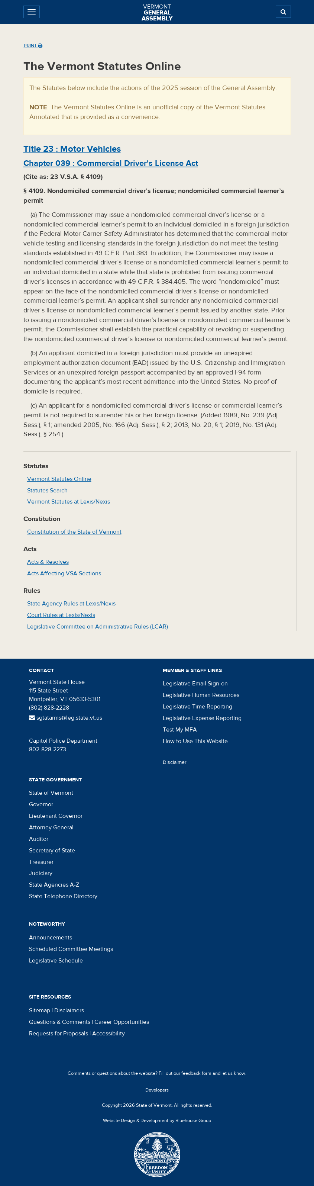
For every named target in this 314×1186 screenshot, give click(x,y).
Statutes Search (47, 490)
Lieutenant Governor (55, 816)
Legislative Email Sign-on (195, 683)
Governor (41, 804)
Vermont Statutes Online (59, 479)
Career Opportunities (121, 1022)
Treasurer (41, 862)
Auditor (38, 839)
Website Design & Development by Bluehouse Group (157, 1121)
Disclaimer (175, 762)
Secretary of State (52, 850)
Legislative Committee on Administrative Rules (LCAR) (97, 626)
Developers (157, 1090)
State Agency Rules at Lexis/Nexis (71, 603)
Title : (72, 149)
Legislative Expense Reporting (202, 718)
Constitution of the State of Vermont (74, 532)
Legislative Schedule (56, 960)
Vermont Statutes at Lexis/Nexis (68, 501)
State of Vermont (51, 793)
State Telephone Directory (63, 896)
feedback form (196, 1073)
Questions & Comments (59, 1022)
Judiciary (40, 873)
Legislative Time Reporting (197, 706)
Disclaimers (69, 1010)
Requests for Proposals (58, 1033)
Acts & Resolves (48, 562)
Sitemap (39, 1010)
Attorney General (51, 827)
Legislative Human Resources (201, 695)
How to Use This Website (195, 741)
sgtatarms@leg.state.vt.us (65, 717)
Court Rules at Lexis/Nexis (61, 615)
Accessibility (108, 1033)
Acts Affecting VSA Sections (64, 573)
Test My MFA (180, 729)
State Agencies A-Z (54, 884)
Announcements (50, 937)
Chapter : (110, 163)
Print (33, 46)
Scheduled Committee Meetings (71, 949)
